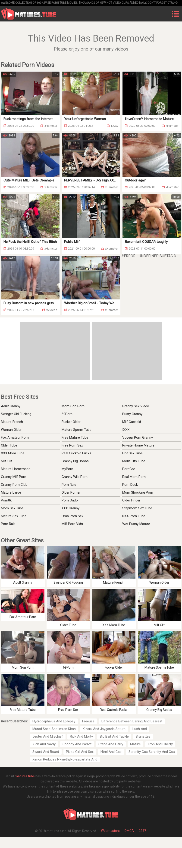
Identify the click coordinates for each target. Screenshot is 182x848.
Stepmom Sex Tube (137, 508)
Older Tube (9, 445)
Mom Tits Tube (133, 461)
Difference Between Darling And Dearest (131, 721)
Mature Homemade (15, 469)
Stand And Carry (110, 744)
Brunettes (143, 736)
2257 (142, 831)
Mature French (12, 422)
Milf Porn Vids (72, 524)
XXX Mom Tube (12, 453)
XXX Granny (70, 508)
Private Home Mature (138, 445)
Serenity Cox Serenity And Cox (152, 752)
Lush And (139, 729)
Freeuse (88, 721)
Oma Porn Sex (72, 516)
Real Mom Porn (134, 477)
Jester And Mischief (47, 736)
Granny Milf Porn (13, 477)
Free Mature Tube (75, 437)
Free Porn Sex (72, 445)
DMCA (129, 831)
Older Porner (71, 492)
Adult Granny (10, 406)
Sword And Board (45, 752)
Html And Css (111, 752)
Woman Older (11, 430)
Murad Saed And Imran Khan (54, 729)
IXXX (125, 430)
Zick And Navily (44, 744)
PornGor (128, 469)
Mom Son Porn (73, 406)
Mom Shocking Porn (137, 492)
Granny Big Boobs (75, 461)
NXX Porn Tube (133, 516)
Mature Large (11, 492)
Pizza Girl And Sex (80, 752)
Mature (135, 744)
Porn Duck (130, 485)
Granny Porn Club (14, 485)
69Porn (67, 414)
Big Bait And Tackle (114, 736)
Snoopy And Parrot (77, 744)
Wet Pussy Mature (136, 524)
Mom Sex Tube (12, 508)
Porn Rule (8, 524)
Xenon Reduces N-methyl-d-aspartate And (64, 759)
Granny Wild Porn (75, 477)
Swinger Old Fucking (16, 414)
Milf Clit (6, 461)
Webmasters (110, 831)
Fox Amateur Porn (15, 437)
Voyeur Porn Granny (137, 437)
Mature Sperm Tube (76, 430)
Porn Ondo (70, 500)
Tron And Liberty (160, 744)
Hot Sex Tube (132, 453)
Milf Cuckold (131, 422)
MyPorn (67, 469)
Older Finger (131, 500)
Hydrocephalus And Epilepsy (53, 721)
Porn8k (6, 500)
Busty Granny (132, 414)
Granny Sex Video (135, 406)
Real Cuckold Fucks (76, 453)
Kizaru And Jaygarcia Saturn (104, 729)
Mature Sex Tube (13, 516)
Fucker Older (71, 422)
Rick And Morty (81, 736)
